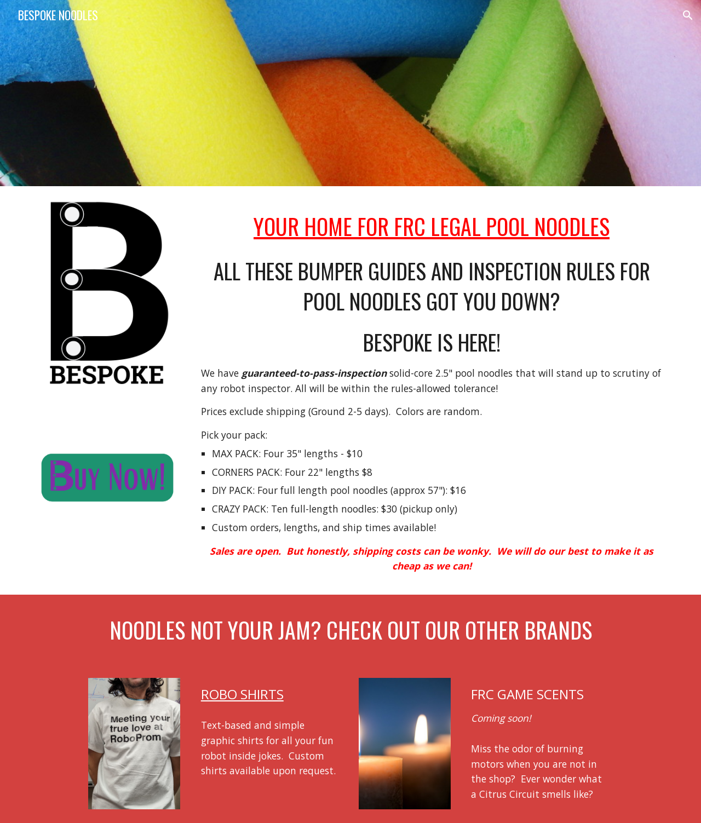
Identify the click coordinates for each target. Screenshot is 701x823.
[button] (688, 15)
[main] (431, 224)
